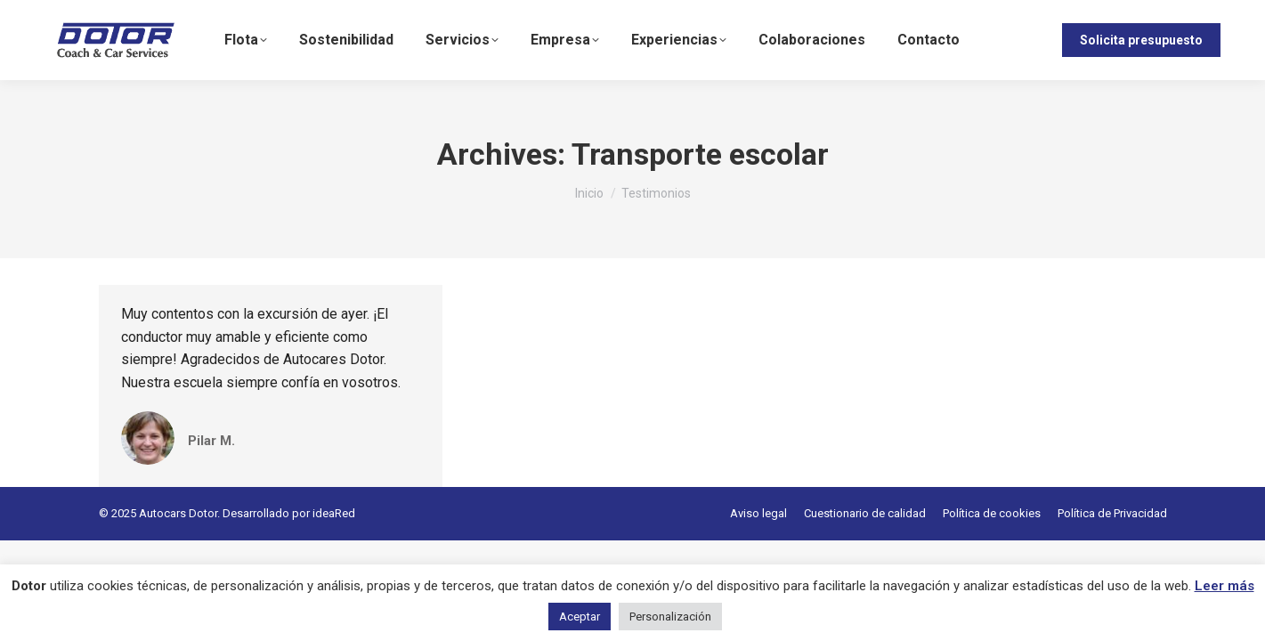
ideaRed (333, 513)
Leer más (1224, 586)
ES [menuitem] (1013, 40)
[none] (1020, 40)
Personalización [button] (670, 616)
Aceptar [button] (579, 616)
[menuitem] (1020, 40)
